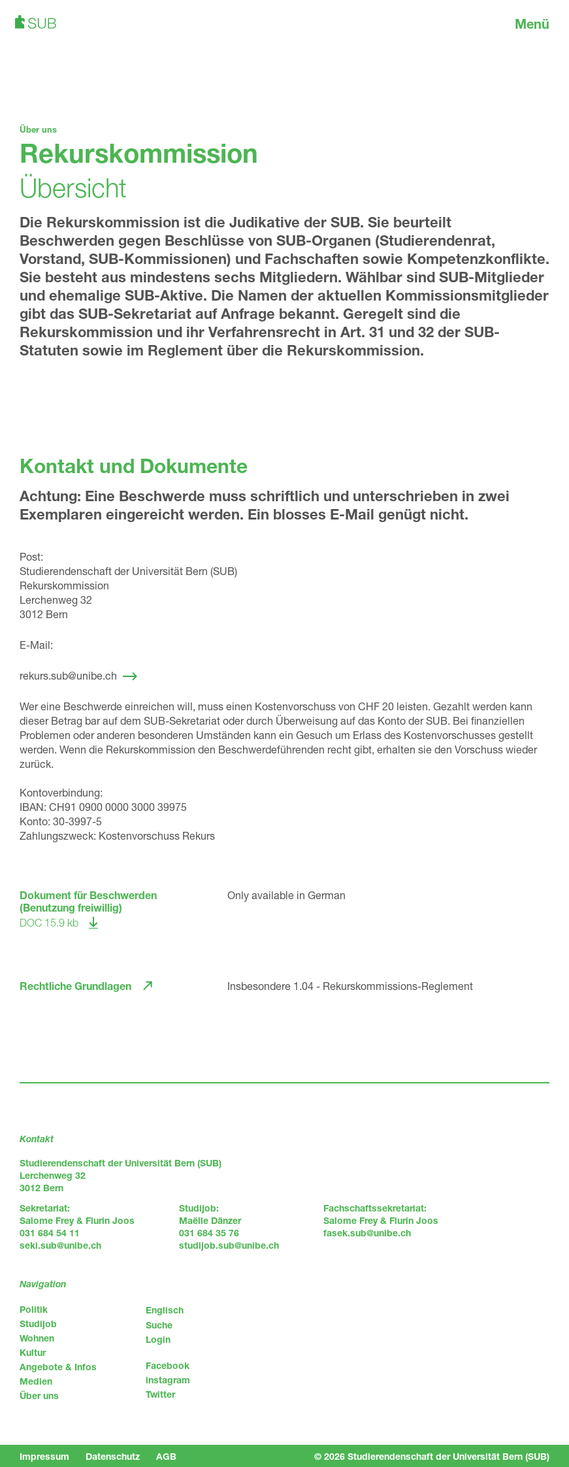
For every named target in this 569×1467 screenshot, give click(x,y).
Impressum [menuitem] (44, 1456)
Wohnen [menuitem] (37, 1337)
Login (158, 1339)
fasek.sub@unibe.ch (367, 1232)
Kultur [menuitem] (33, 1352)
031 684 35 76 (209, 1232)
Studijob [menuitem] (38, 1323)
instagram (168, 1379)
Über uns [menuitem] (39, 1395)
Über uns (38, 129)
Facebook (167, 1365)
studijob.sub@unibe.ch (229, 1245)
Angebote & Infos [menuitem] (58, 1366)
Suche (159, 1324)
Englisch (165, 1309)
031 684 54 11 (50, 1232)
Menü (532, 23)
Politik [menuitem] (34, 1309)
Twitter (160, 1394)
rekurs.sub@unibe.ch (68, 675)
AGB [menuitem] (166, 1456)
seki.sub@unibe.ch (60, 1245)
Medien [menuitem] (36, 1381)
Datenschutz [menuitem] (113, 1456)
